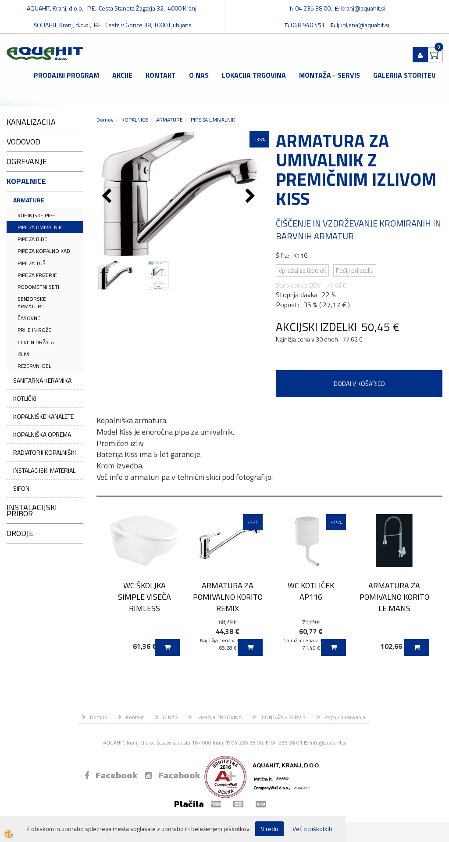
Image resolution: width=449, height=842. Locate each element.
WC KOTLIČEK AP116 (311, 590)
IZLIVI (23, 354)
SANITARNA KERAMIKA (42, 380)
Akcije (122, 75)
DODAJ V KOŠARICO (359, 383)
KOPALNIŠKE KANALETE (43, 416)
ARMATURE (28, 200)
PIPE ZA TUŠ (32, 263)
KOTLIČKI (24, 398)
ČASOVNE (29, 318)
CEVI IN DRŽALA (36, 342)
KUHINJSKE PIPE (36, 215)
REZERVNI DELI (35, 366)
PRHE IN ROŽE (34, 330)
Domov (105, 119)
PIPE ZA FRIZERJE (37, 275)
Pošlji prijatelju (355, 270)
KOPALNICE (134, 119)
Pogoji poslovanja (344, 717)
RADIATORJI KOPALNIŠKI (44, 452)
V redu (269, 828)
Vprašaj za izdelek (302, 270)
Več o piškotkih (312, 828)
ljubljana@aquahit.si (363, 24)
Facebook (111, 775)
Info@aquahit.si (328, 742)
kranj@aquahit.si (363, 8)
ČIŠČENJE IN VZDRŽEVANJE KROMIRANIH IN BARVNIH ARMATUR (358, 229)
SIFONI (22, 488)
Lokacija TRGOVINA (254, 75)
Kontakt (161, 75)
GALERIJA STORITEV (404, 75)
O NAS (199, 75)
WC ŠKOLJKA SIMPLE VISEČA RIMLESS (144, 596)
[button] (251, 196)
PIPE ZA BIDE (32, 239)
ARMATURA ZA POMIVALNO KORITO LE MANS (394, 596)
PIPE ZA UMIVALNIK (40, 227)
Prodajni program (66, 75)
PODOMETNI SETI (38, 287)
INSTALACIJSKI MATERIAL (44, 470)
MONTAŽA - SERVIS (329, 75)
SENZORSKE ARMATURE (32, 302)
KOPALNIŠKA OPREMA (42, 434)
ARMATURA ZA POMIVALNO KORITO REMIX (228, 596)
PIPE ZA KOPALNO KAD (44, 251)
